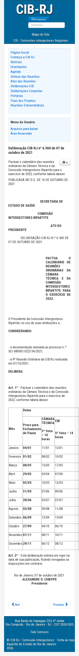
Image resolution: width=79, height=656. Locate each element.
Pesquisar (38, 19)
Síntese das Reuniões (25, 76)
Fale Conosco (39, 632)
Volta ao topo (66, 640)
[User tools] (65, 163)
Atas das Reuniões (23, 81)
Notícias (16, 62)
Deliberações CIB (22, 86)
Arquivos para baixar (24, 129)
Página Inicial (20, 52)
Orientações (19, 67)
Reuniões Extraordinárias (27, 105)
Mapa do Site (40, 34)
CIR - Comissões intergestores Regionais (40, 40)
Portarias (17, 96)
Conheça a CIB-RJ (23, 57)
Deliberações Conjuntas (26, 91)
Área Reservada (21, 133)
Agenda (16, 72)
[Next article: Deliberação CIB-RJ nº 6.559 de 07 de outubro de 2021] (60, 604)
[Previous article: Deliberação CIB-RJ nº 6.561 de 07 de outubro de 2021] (15, 604)
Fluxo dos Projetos (23, 101)
